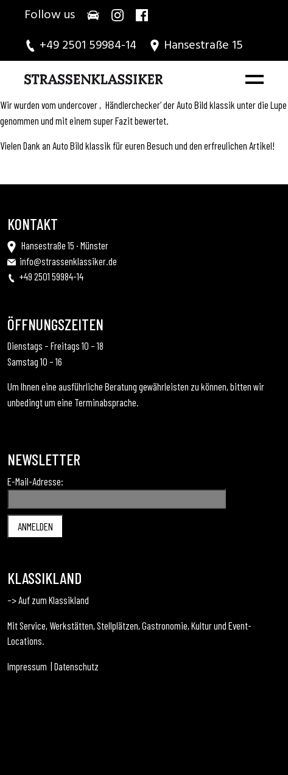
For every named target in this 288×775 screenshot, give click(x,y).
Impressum (27, 666)
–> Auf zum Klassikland (48, 600)
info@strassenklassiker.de (68, 261)
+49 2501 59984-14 (51, 276)
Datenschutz (76, 666)
